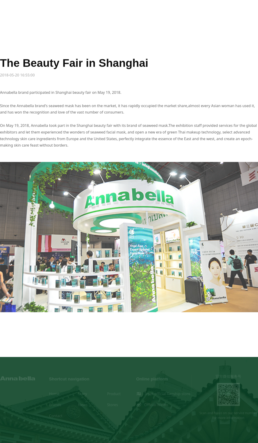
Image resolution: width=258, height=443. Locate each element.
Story (69, 26)
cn (3, 11)
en (13, 11)
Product (99, 26)
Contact (217, 26)
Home (40, 26)
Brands (129, 26)
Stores (188, 26)
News (158, 26)
